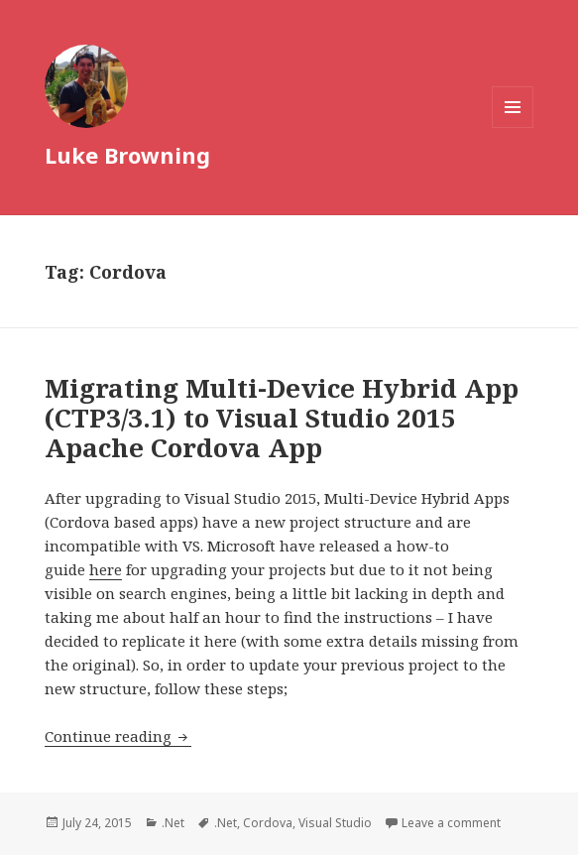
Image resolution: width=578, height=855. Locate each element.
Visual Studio (335, 822)
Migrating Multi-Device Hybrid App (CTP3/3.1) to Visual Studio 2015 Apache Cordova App (282, 417)
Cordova (267, 822)
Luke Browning (127, 155)
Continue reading (118, 736)
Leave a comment (451, 822)
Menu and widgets (513, 127)
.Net (173, 822)
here (105, 569)
